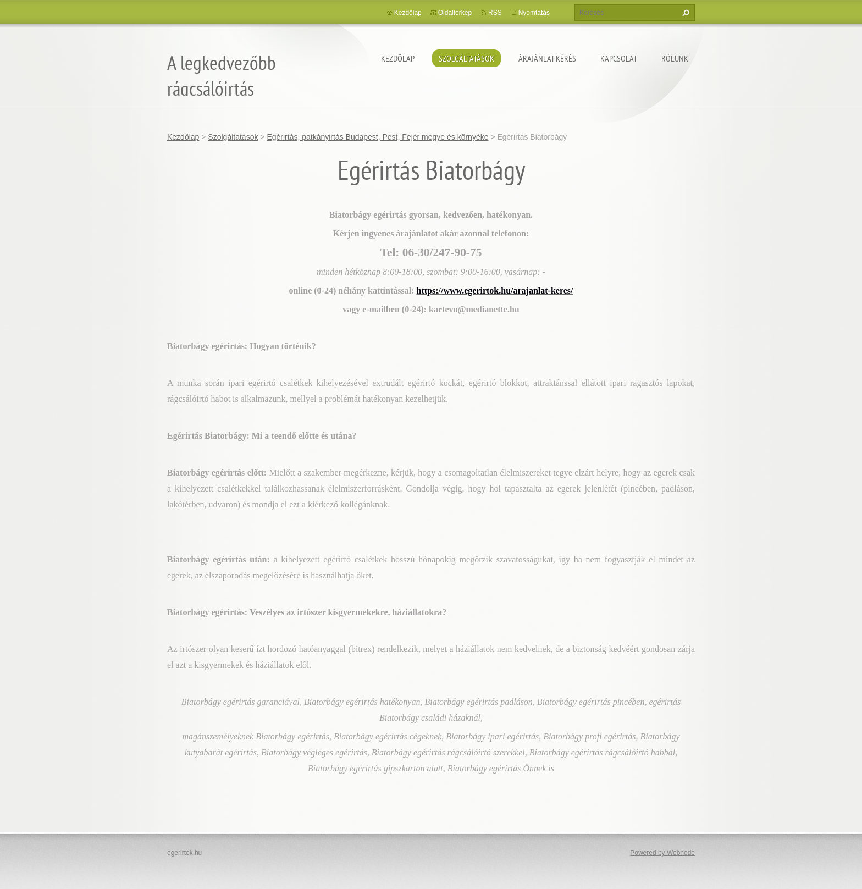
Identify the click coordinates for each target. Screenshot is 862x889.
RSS (495, 12)
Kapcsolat (618, 58)
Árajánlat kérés (547, 58)
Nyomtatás (534, 12)
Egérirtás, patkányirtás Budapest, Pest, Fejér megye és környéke (377, 136)
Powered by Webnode (662, 853)
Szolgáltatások (466, 58)
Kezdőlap (398, 58)
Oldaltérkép (455, 12)
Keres (684, 12)
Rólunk (674, 58)
